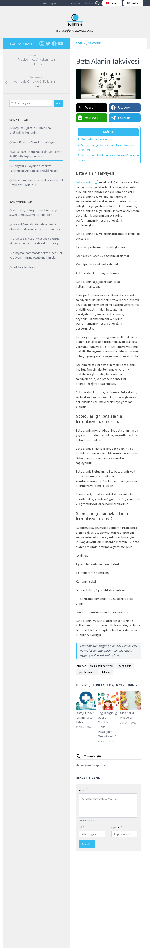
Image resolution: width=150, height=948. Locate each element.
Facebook (120, 111)
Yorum (83, 793)
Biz (63, 5)
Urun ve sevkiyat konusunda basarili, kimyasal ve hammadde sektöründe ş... (34, 244)
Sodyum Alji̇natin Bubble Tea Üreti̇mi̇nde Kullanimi (30, 134)
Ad (81, 831)
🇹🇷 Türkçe (110, 5)
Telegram (121, 121)
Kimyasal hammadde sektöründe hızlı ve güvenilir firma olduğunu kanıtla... (36, 259)
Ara (58, 107)
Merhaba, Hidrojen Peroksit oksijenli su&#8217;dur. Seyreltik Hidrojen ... (35, 216)
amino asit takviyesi (101, 670)
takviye (106, 676)
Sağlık (80, 47)
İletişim (75, 5)
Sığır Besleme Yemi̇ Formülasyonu (33, 146)
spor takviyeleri (87, 676)
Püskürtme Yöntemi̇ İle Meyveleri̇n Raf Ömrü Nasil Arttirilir (36, 186)
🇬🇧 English (131, 5)
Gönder (87, 848)
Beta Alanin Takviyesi (94, 143)
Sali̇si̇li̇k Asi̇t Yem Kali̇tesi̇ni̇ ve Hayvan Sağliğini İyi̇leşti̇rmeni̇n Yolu (35, 157)
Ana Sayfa (49, 5)
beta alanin (125, 670)
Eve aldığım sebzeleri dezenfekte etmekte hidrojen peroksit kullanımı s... (35, 230)
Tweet (85, 111)
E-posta (116, 831)
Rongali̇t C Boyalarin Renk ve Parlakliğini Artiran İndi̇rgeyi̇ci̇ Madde (33, 172)
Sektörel (95, 47)
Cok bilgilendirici (22, 271)
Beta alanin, (84, 186)
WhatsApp (87, 121)
